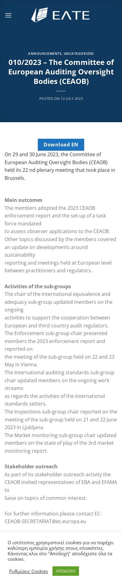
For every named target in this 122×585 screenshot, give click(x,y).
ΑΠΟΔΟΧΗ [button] (65, 571)
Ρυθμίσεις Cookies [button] (28, 571)
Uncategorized (79, 53)
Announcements (44, 53)
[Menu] (8, 15)
